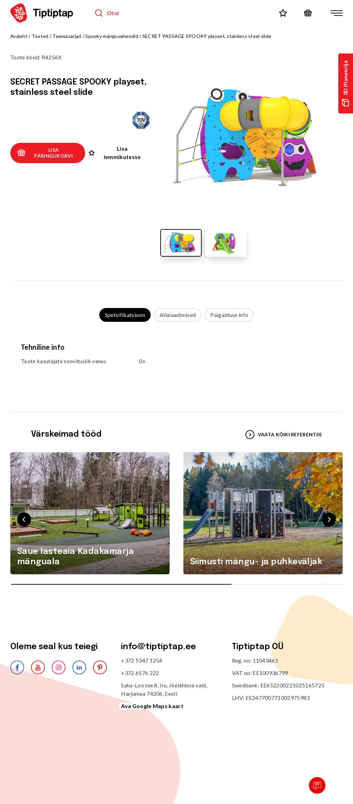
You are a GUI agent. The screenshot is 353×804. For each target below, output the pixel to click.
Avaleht (19, 36)
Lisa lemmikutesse (115, 152)
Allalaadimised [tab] (178, 314)
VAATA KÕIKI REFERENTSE (283, 434)
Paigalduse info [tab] (229, 314)
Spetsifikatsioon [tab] (125, 314)
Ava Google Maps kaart (152, 706)
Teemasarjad (66, 36)
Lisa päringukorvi (45, 153)
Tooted (40, 36)
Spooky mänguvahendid (112, 36)
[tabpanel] (176, 360)
